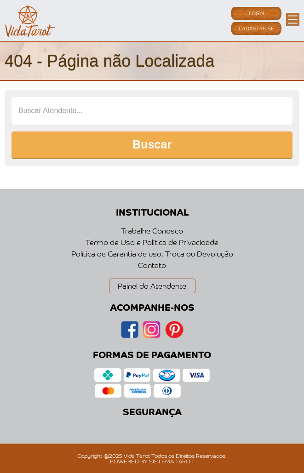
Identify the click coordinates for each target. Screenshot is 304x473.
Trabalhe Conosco (152, 230)
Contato (152, 264)
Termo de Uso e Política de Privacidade (152, 241)
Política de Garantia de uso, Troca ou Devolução (152, 253)
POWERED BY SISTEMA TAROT (152, 461)
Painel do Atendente (152, 285)
